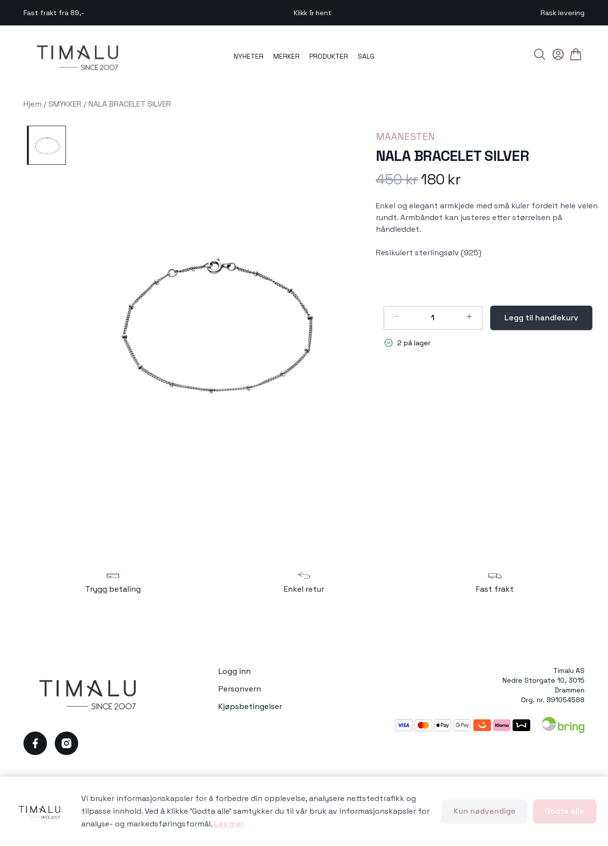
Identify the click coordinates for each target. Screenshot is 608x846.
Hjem (32, 104)
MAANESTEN (405, 136)
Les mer (229, 824)
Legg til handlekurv (541, 317)
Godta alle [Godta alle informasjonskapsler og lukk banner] (565, 811)
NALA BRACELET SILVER (129, 104)
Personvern (239, 689)
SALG (366, 56)
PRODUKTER (328, 56)
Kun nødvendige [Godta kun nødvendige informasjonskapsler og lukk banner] (485, 811)
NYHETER (248, 56)
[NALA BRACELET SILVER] (46, 145)
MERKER (286, 56)
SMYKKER (65, 104)
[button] (217, 325)
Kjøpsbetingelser (250, 706)
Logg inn (234, 671)
